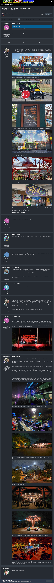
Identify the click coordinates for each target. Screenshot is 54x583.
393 (28, 19)
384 (7, 19)
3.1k (7, 277)
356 (7, 293)
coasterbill (6, 234)
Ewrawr (6, 250)
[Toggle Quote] (13, 26)
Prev (4, 19)
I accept (49, 580)
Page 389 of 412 (41, 19)
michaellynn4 (6, 568)
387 (14, 19)
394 (31, 19)
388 (16, 19)
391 (23, 19)
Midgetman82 (6, 47)
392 (26, 19)
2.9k (7, 56)
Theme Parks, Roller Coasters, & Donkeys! (19, 14)
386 (12, 19)
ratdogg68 (6, 23)
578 (7, 33)
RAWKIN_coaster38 (6, 267)
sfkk (6, 283)
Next (33, 19)
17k (7, 244)
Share (41, 14)
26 (7, 260)
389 (19, 19)
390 (21, 19)
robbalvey (7, 13)
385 (9, 19)
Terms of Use (4, 581)
